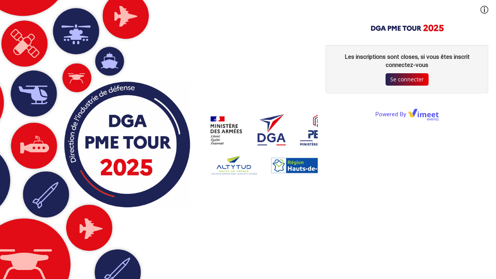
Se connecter (407, 79)
